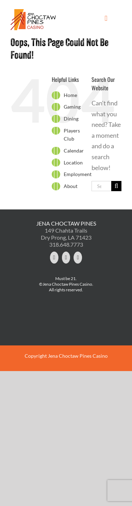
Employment (78, 174)
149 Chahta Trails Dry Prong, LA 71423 (66, 234)
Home (70, 95)
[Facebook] (66, 258)
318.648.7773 (66, 244)
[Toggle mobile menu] (106, 18)
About (70, 186)
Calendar (74, 151)
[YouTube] (78, 258)
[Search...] (101, 186)
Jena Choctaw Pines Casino (78, 356)
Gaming (72, 107)
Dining (71, 119)
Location (73, 163)
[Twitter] (54, 258)
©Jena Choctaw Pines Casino (65, 284)
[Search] (116, 186)
